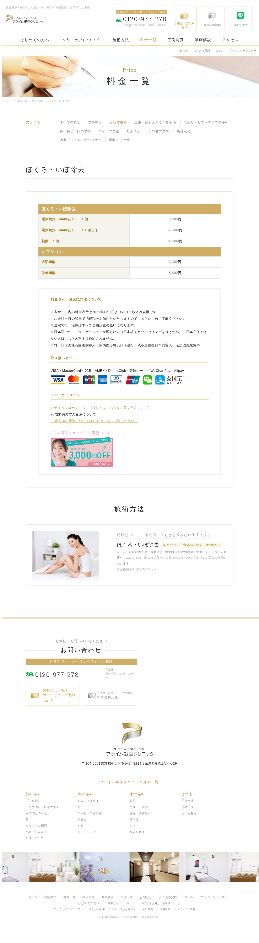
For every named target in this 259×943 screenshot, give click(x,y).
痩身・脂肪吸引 (140, 826)
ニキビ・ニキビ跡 (90, 826)
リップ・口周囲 (36, 838)
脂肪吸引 (134, 131)
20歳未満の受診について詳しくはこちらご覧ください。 (94, 421)
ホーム (10, 101)
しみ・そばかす (88, 814)
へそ (133, 838)
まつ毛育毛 (189, 826)
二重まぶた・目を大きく (42, 820)
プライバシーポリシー (242, 50)
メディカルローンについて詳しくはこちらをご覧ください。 (97, 407)
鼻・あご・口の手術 (75, 131)
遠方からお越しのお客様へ (157, 916)
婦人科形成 (137, 845)
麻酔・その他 (119, 140)
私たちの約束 (97, 922)
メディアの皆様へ (187, 922)
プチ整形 (95, 122)
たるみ (82, 832)
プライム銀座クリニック (130, 752)
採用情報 (165, 922)
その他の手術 (158, 131)
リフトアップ (35, 851)
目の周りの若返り (38, 826)
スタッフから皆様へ (124, 922)
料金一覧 (148, 40)
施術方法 (121, 40)
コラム (220, 50)
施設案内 (147, 922)
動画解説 (203, 40)
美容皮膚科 (41, 101)
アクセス (230, 40)
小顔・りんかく (36, 845)
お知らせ (182, 50)
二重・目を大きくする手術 (155, 122)
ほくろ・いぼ (87, 845)
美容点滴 (183, 131)
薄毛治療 (188, 820)
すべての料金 (70, 122)
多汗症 (134, 832)
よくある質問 (202, 50)
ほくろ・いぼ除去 (132, 551)
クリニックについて (81, 40)
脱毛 (133, 814)
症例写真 (175, 40)
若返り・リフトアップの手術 (206, 122)
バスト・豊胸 (139, 820)
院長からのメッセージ (121, 916)
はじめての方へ (34, 40)
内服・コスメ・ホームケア (81, 140)
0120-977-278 (69, 687)
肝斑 (81, 820)
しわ (81, 838)
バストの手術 (108, 131)
